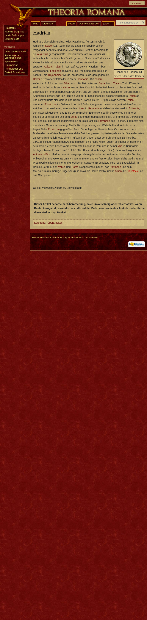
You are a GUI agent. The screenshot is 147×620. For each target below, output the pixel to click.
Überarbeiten (54, 222)
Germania (93, 108)
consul (98, 79)
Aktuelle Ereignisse (14, 31)
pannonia (82, 79)
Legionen (55, 70)
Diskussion (48, 23)
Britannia (134, 108)
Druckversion (11, 65)
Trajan (57, 66)
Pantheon (115, 166)
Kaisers (48, 66)
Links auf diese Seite (15, 51)
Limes (81, 108)
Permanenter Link (14, 69)
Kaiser (49, 45)
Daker (36, 79)
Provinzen (51, 104)
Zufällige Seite (12, 39)
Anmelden (137, 3)
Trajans (117, 83)
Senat (74, 116)
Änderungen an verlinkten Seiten (13, 56)
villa (120, 146)
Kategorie (39, 222)
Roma (74, 166)
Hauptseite (10, 28)
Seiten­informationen (15, 72)
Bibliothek (132, 171)
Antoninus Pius (41, 154)
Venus (61, 166)
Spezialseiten (11, 61)
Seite (35, 23)
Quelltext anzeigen (89, 23)
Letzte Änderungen (14, 35)
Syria (102, 83)
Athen (67, 83)
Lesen (71, 23)
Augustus (42, 54)
